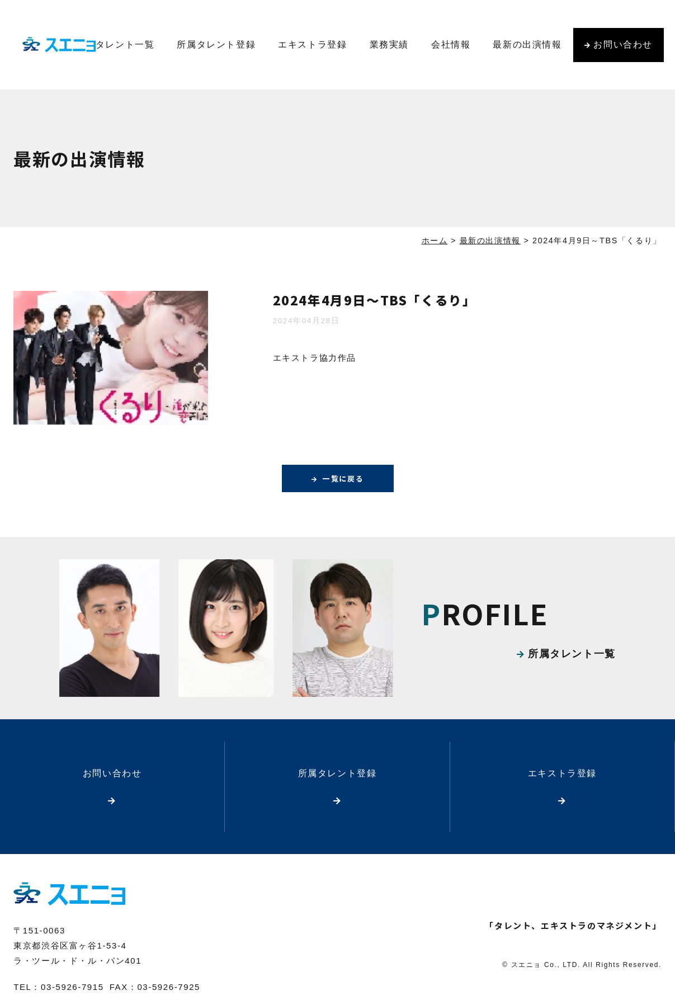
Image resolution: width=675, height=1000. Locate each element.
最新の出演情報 (527, 44)
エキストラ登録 (312, 44)
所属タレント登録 (216, 44)
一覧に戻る (343, 478)
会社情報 (450, 44)
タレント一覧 (125, 44)
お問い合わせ (623, 44)
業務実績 (389, 44)
